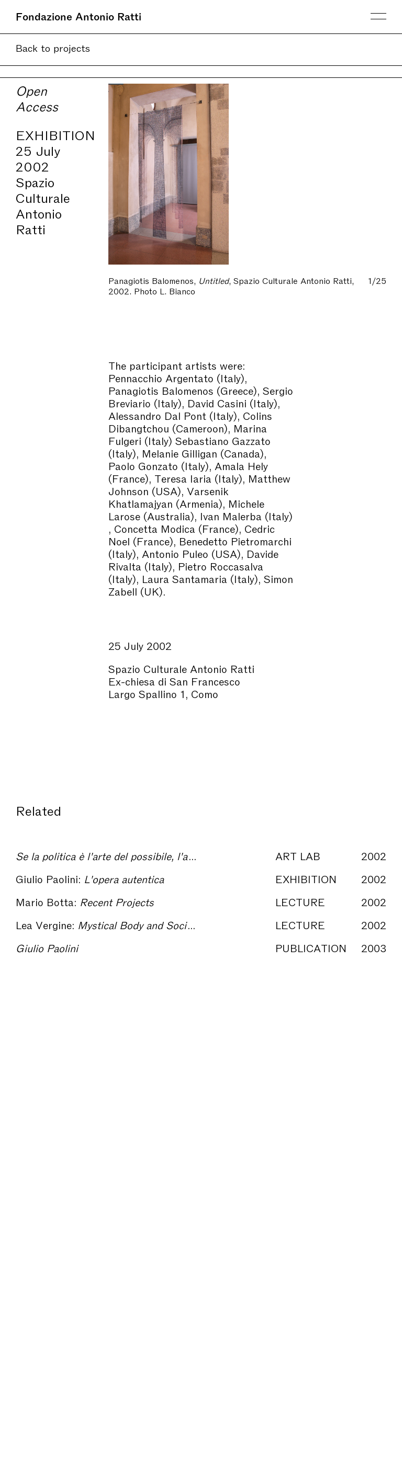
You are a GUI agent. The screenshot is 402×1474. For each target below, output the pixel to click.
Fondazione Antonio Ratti (78, 15)
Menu (378, 16)
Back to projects (53, 47)
